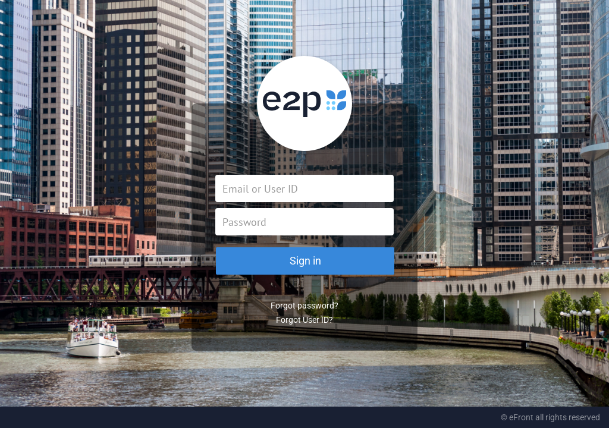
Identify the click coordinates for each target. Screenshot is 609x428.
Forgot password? (304, 305)
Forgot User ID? (304, 320)
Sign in (305, 260)
